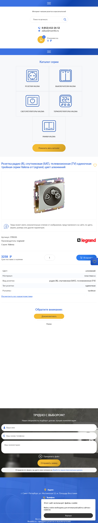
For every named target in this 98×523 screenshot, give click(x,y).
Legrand (20, 215)
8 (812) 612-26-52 (51, 27)
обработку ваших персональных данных (67, 445)
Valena (11, 219)
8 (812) (49, 476)
